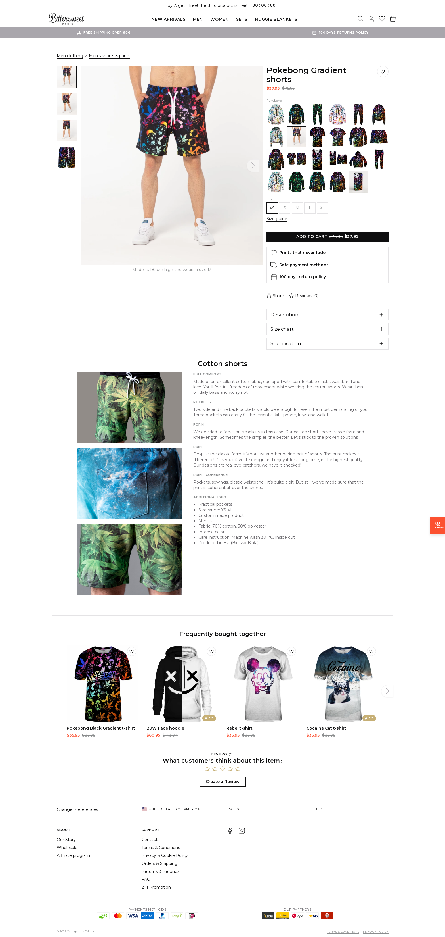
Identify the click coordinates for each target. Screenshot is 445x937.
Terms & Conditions (161, 847)
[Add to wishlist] (131, 651)
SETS (241, 19)
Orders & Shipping (159, 863)
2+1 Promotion (156, 887)
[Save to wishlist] (383, 71)
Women (219, 19)
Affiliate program (73, 855)
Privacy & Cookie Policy (165, 855)
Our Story (66, 839)
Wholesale (67, 847)
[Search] (360, 19)
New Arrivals (168, 19)
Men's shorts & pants (109, 55)
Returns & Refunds (160, 871)
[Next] (253, 166)
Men (198, 19)
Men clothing (70, 55)
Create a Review (223, 781)
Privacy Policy (376, 931)
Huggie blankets (276, 19)
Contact (150, 839)
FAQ (146, 879)
